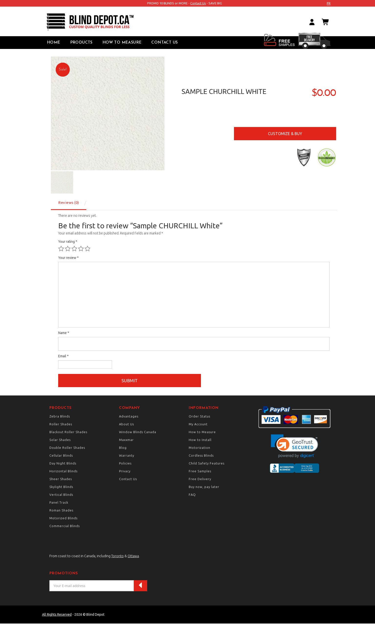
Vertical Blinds (61, 496)
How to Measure (122, 43)
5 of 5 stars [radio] (87, 249)
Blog (123, 449)
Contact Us (198, 3)
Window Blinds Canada (137, 433)
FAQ (192, 496)
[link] (294, 447)
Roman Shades (61, 511)
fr (329, 3)
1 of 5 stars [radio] (61, 249)
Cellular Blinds (61, 457)
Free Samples (200, 472)
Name (63, 333)
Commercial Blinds (64, 527)
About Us (126, 425)
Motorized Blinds (63, 519)
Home (53, 43)
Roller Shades (60, 425)
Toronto (117, 557)
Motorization (199, 449)
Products (81, 43)
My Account (198, 425)
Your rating (67, 241)
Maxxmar (126, 441)
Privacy (125, 472)
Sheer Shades (60, 480)
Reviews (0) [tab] (68, 202)
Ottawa (133, 557)
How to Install (200, 441)
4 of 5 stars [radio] (81, 249)
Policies (125, 464)
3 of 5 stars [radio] (74, 249)
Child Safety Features (206, 464)
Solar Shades (60, 441)
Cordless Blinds (201, 457)
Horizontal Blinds (63, 472)
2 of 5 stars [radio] (68, 249)
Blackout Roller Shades (68, 433)
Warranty (126, 457)
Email (63, 356)
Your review (68, 258)
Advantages (128, 417)
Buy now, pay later (204, 488)
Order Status (199, 417)
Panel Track (58, 504)
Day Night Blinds (62, 464)
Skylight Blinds (61, 488)
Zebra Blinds (59, 417)
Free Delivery (200, 480)
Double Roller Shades (67, 449)
